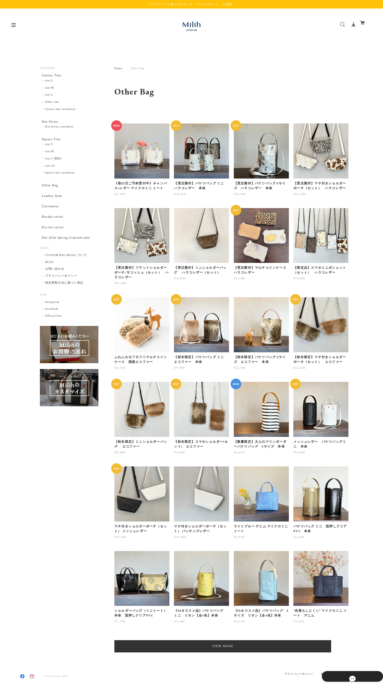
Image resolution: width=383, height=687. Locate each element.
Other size (52, 104)
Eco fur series (51, 241)
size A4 (50, 171)
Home (118, 68)
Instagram (52, 319)
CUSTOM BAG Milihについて (66, 273)
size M (49, 90)
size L (49, 97)
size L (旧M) (53, 164)
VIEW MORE (231, 646)
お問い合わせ (54, 286)
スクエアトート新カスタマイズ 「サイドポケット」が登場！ (191, 4)
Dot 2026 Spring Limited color (66, 253)
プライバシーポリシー (61, 293)
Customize (49, 216)
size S (49, 82)
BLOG (49, 280)
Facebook (51, 326)
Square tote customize (60, 179)
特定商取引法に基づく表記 (64, 300)
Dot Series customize (59, 131)
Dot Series (49, 123)
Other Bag (48, 191)
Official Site (53, 333)
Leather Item (51, 203)
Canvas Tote (50, 75)
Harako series (51, 228)
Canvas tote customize (60, 111)
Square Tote (50, 143)
